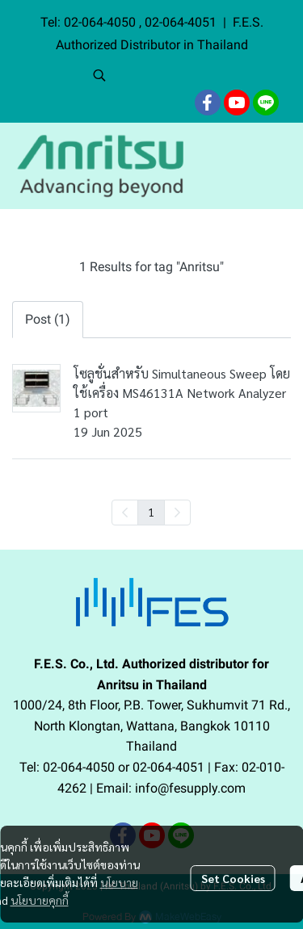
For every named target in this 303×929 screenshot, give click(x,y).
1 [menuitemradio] (151, 511)
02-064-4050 (101, 22)
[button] (190, 75)
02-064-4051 (181, 22)
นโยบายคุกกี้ (40, 900)
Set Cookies (233, 878)
